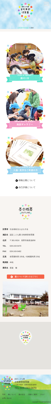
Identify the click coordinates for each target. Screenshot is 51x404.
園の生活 (22, 394)
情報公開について (27, 180)
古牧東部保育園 (23, 28)
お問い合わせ (7, 398)
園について (12, 394)
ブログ (42, 394)
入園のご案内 (32, 394)
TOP (3, 394)
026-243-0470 (28, 387)
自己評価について (27, 187)
